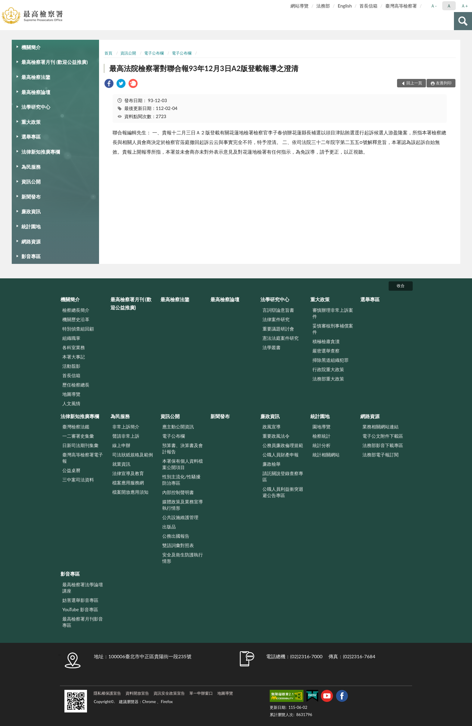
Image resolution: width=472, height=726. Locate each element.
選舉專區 (31, 136)
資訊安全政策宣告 (169, 693)
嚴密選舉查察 (326, 350)
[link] (108, 84)
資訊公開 (31, 181)
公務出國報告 (175, 536)
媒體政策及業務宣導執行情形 (182, 505)
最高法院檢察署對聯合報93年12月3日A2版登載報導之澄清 (203, 68)
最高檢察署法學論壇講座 (82, 587)
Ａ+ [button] (464, 5)
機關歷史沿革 (75, 319)
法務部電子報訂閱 (380, 454)
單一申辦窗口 (201, 693)
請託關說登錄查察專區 (282, 476)
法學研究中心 (35, 107)
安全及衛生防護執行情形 (182, 558)
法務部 (323, 5)
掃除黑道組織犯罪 (330, 360)
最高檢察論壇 (35, 92)
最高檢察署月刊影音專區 (82, 622)
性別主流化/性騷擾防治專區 (181, 480)
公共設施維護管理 (180, 517)
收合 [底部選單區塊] (401, 285)
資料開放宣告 (137, 693)
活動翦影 (71, 366)
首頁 (108, 53)
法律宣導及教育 (128, 473)
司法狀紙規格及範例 (132, 454)
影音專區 (31, 256)
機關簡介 (31, 47)
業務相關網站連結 (380, 426)
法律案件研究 (276, 319)
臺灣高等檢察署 (401, 5)
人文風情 (71, 403)
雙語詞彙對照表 (178, 545)
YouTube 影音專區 (80, 609)
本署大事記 (73, 356)
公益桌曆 (71, 470)
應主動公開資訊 (178, 426)
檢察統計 (321, 436)
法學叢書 (271, 347)
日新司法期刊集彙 (80, 445)
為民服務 (31, 167)
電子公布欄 (154, 53)
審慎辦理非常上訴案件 (332, 313)
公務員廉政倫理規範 (282, 445)
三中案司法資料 (78, 479)
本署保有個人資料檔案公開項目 (182, 464)
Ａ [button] (449, 5)
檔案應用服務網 (128, 482)
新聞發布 (31, 196)
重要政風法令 (276, 436)
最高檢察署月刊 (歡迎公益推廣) (54, 62)
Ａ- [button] (433, 5)
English (345, 5)
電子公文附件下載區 (382, 436)
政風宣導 (271, 426)
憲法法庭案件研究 (280, 338)
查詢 (463, 21)
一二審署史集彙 (78, 436)
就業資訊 (121, 464)
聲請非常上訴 (125, 436)
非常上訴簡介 (125, 426)
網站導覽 (299, 5)
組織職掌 (71, 338)
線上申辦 (121, 445)
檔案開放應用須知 (130, 492)
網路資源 (31, 241)
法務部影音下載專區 (382, 445)
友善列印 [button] (444, 82)
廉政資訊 (31, 211)
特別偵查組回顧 (78, 328)
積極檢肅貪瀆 (326, 341)
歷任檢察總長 (75, 384)
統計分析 (321, 445)
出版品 (169, 526)
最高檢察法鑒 (35, 77)
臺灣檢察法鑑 (75, 426)
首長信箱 (368, 5)
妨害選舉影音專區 (80, 600)
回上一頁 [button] (414, 82)
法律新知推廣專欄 (40, 152)
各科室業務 (73, 347)
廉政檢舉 (271, 464)
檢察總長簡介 (75, 310)
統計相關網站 (326, 454)
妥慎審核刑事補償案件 (332, 329)
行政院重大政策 (328, 369)
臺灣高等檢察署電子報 (82, 458)
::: (4, 4)
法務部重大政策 (328, 378)
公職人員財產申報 (280, 454)
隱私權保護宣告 (107, 693)
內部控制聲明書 (178, 492)
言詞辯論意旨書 (278, 310)
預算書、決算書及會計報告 (182, 448)
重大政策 (31, 122)
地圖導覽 (71, 394)
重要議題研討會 (278, 328)
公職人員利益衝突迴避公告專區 (282, 492)
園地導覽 (321, 426)
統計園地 (31, 226)
